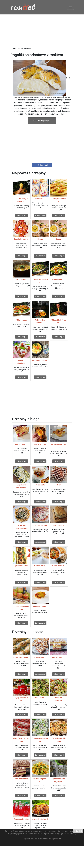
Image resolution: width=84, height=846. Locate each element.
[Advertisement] (42, 30)
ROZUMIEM (78, 831)
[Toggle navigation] (70, 7)
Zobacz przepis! (22, 215)
